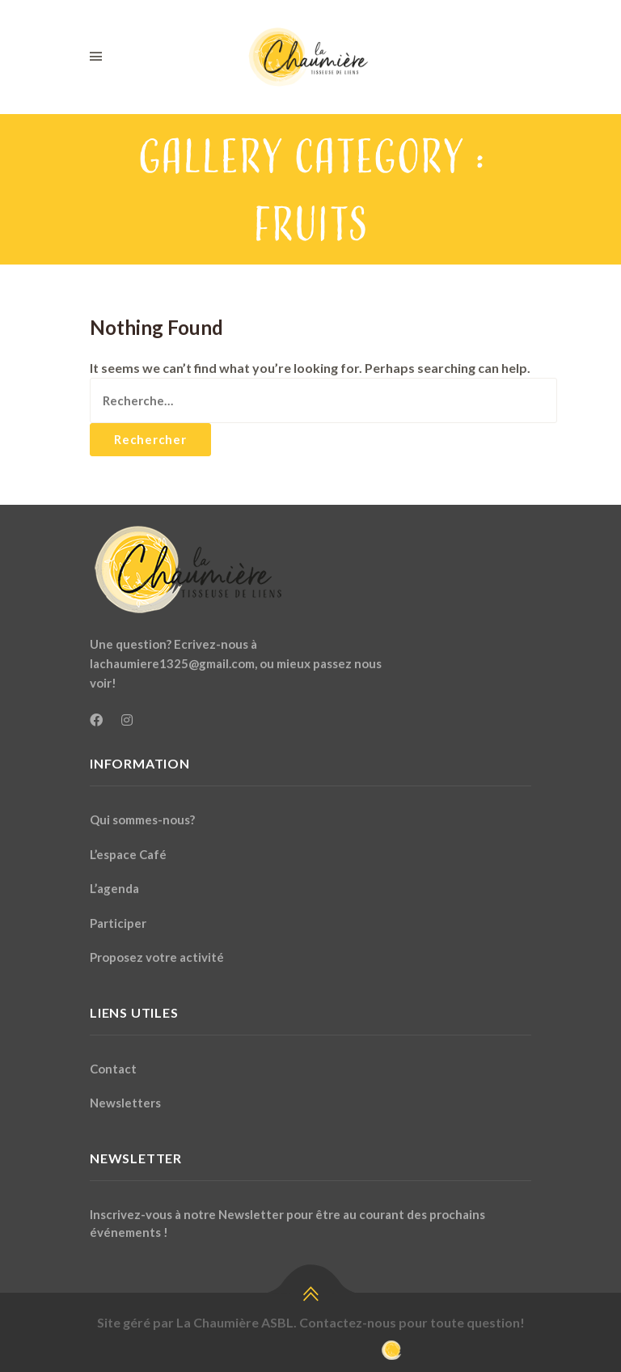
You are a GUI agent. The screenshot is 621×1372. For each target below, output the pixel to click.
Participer (118, 923)
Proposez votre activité (157, 957)
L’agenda (114, 888)
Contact (113, 1068)
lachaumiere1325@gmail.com (172, 663)
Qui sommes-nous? (142, 819)
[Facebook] (96, 720)
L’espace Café (128, 854)
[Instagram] (127, 720)
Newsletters (125, 1102)
